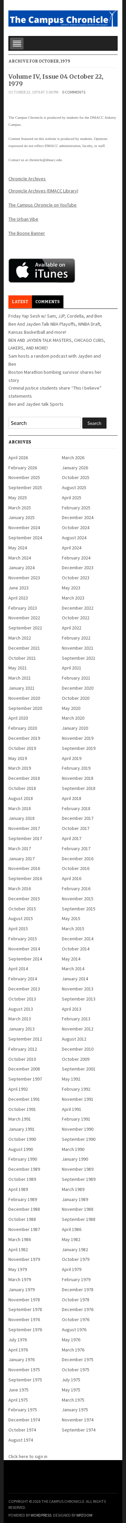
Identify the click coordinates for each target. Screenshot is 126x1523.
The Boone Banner (26, 233)
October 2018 (22, 788)
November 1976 (24, 1319)
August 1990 (20, 1149)
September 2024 (25, 538)
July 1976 (17, 1340)
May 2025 (17, 498)
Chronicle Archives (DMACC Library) (43, 191)
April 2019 (71, 758)
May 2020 (71, 708)
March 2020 (73, 718)
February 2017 (76, 848)
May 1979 (17, 1269)
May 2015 (71, 918)
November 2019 (77, 738)
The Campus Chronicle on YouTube (42, 205)
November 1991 (77, 1099)
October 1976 (75, 1319)
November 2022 (24, 618)
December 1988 (24, 1209)
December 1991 (24, 1099)
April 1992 (18, 1089)
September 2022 (25, 628)
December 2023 (77, 568)
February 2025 (76, 508)
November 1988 (77, 1209)
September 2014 (25, 959)
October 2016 (75, 868)
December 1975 (77, 1359)
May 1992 (71, 1079)
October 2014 (75, 949)
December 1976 (77, 1309)
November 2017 (24, 828)
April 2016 (71, 878)
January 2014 (75, 979)
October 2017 (75, 828)
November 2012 (77, 1029)
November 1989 (77, 1169)
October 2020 (75, 698)
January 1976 (21, 1359)
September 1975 (25, 1380)
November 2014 (24, 949)
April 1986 (71, 1229)
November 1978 (24, 1300)
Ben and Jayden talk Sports (36, 404)
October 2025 (75, 477)
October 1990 (22, 1139)
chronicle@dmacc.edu (45, 160)
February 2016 (76, 888)
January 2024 (21, 568)
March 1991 (19, 1119)
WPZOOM (84, 1515)
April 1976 (18, 1350)
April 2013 (71, 1009)
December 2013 (24, 989)
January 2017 (21, 859)
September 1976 (25, 1330)
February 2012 (22, 1049)
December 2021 (24, 648)
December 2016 (77, 859)
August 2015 (20, 918)
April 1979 (71, 1269)
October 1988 (22, 1219)
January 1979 (21, 1289)
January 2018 (21, 818)
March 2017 (19, 848)
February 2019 (76, 768)
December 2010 (77, 1049)
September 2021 (78, 658)
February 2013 (76, 1019)
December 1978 (77, 1289)
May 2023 (71, 588)
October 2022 (75, 618)
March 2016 (19, 888)
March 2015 (73, 929)
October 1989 (22, 1179)
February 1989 (22, 1199)
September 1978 (25, 1309)
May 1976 (71, 1340)
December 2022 (77, 608)
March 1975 (73, 1400)
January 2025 (21, 517)
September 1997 (25, 1079)
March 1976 (73, 1350)
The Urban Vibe (23, 219)
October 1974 (22, 1430)
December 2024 (77, 517)
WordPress (41, 1515)
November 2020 (24, 698)
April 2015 (18, 929)
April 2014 (18, 969)
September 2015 (78, 909)
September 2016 (25, 878)
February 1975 (22, 1410)
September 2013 (78, 999)
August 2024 (74, 538)
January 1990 (75, 1159)
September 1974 (78, 1430)
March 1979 (19, 1279)
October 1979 (75, 1259)
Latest (20, 301)
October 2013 (22, 999)
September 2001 (78, 1069)
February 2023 (22, 608)
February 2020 (22, 728)
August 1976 (74, 1330)
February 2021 (76, 678)
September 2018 (78, 788)
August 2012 (74, 1039)
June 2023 (18, 588)
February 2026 (22, 468)
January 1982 (75, 1249)
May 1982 (71, 1239)
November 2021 (77, 648)
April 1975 (18, 1400)
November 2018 (77, 778)
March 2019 (19, 768)
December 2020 (77, 688)
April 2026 (18, 458)
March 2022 (19, 638)
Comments (47, 301)
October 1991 (22, 1109)
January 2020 (75, 728)
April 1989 (18, 1189)
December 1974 (24, 1420)
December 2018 (24, 778)
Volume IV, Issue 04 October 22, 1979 (55, 80)
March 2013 (19, 1019)
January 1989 (75, 1199)
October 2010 (22, 1059)
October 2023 (75, 578)
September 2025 (25, 487)
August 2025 (74, 487)
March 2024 (19, 558)
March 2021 (19, 678)
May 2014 (71, 959)
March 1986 (19, 1239)
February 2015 (22, 939)
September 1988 (78, 1219)
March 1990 (73, 1149)
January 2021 (21, 688)
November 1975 (24, 1370)
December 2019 (24, 738)
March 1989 (73, 1189)
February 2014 (22, 979)
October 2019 (22, 748)
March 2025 (19, 508)
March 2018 (19, 808)
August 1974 (20, 1440)
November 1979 (24, 1259)
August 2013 (20, 1009)
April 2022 (71, 628)
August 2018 (20, 798)
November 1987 (24, 1229)
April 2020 (18, 718)
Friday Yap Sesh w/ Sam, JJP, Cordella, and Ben (55, 316)
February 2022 (76, 638)
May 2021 (17, 668)
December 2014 (77, 939)
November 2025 (24, 477)
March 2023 (73, 598)
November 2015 (77, 899)
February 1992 (76, 1089)
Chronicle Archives (27, 179)
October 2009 (75, 1059)
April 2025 (71, 498)
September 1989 (78, 1179)
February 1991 (76, 1119)
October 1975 (75, 1370)
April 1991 (71, 1109)
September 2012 (25, 1039)
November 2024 (24, 527)
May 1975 (71, 1390)
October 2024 (75, 527)
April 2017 (71, 838)
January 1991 (21, 1129)
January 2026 (75, 468)
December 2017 (77, 818)
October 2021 (22, 658)
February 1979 (76, 1279)
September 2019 (78, 748)
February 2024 (76, 558)
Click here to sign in (27, 1456)
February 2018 (76, 808)
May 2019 (17, 758)
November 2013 (77, 989)
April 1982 (18, 1249)
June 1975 (18, 1390)
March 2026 (73, 458)
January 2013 (21, 1029)
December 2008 (24, 1069)
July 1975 (71, 1380)
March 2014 (73, 969)
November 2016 (24, 868)
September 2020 (25, 708)
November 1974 (77, 1420)
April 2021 (71, 668)
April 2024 (71, 548)
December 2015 (24, 899)
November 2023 (24, 578)
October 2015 (22, 909)
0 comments (73, 92)
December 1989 (24, 1169)
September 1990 (78, 1139)
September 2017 (25, 838)
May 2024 (17, 548)
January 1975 (75, 1410)
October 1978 (75, 1300)
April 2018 (71, 798)
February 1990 (22, 1159)
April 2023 (18, 598)
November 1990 (77, 1129)
